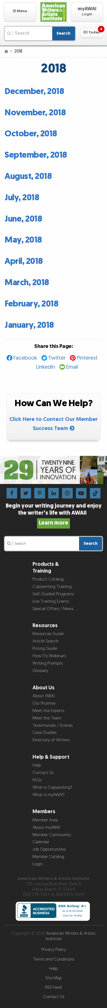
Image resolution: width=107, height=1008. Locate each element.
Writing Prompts (48, 663)
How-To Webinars (49, 656)
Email (72, 367)
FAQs (37, 780)
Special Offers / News (53, 609)
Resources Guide (48, 633)
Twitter (57, 358)
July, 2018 (22, 197)
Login (38, 864)
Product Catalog (48, 579)
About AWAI (43, 696)
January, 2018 (29, 325)
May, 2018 (23, 240)
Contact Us (43, 772)
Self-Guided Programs (53, 594)
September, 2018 (36, 155)
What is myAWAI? (48, 795)
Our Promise (44, 703)
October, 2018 (31, 133)
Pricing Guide (45, 648)
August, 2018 (28, 176)
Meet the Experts (48, 710)
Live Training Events (51, 601)
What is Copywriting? (52, 787)
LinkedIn (45, 367)
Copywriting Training (52, 586)
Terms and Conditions (53, 959)
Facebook (25, 358)
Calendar (41, 842)
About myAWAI (46, 827)
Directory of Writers (51, 740)
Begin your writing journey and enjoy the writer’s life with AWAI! (54, 514)
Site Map (53, 978)
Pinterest (87, 358)
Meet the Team (47, 718)
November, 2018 (35, 112)
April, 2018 (24, 261)
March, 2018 (27, 282)
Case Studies (44, 732)
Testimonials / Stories (52, 725)
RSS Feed (53, 987)
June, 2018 (23, 219)
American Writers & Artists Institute (71, 936)
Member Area (45, 820)
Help (37, 765)
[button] (20, 12)
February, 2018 (31, 304)
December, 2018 (34, 91)
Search (63, 33)
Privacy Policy (53, 949)
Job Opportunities (49, 849)
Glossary (40, 670)
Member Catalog (48, 856)
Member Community (52, 835)
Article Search (45, 641)
